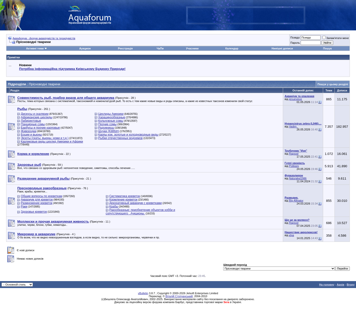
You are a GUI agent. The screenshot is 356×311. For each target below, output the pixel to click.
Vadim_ (293, 126)
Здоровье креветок (34, 211)
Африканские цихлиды (36, 117)
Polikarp (294, 166)
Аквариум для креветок (37, 199)
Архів (340, 284)
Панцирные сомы (33, 124)
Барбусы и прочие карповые (40, 127)
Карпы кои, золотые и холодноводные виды (128, 134)
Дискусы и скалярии (34, 114)
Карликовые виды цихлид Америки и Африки (52, 141)
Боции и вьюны (31, 134)
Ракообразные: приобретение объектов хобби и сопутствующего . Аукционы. (140, 211)
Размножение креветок (36, 203)
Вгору (351, 284)
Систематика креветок (124, 196)
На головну (326, 284)
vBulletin (143, 293)
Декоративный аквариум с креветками (135, 203)
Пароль (295, 42)
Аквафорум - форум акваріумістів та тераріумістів (44, 38)
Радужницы (106, 127)
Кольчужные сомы (110, 121)
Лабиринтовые (31, 121)
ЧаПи (160, 48)
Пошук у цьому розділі (332, 84)
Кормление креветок (123, 199)
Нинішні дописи (282, 48)
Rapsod (293, 153)
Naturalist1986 (298, 178)
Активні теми (35, 48)
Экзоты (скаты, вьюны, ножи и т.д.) (44, 138)
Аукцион (84, 48)
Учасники (192, 48)
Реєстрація (125, 48)
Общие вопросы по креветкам (41, 196)
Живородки (28, 131)
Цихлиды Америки (111, 114)
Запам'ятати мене (335, 38)
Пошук (327, 48)
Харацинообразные (111, 117)
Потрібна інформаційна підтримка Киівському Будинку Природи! (72, 69)
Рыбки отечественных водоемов (120, 138)
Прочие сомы (107, 124)
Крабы (113, 206)
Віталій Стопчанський (179, 296)
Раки (24, 206)
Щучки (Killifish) (108, 131)
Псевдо (295, 37)
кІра (291, 235)
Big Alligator (296, 200)
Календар (231, 48)
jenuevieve (295, 99)
